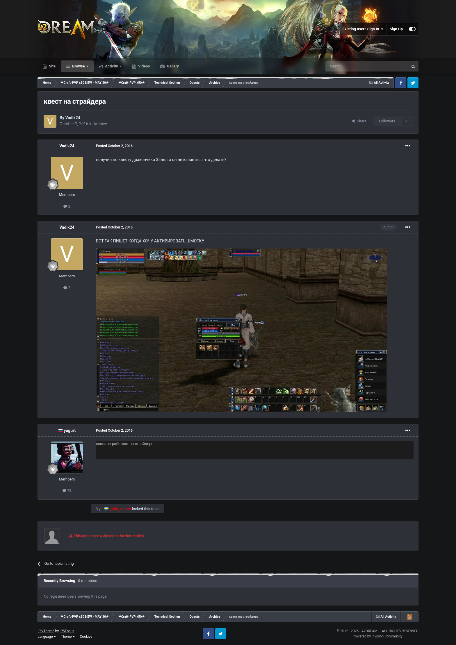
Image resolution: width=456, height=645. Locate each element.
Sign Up (396, 29)
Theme (68, 637)
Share (359, 121)
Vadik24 (72, 117)
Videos (143, 66)
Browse (78, 66)
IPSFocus (67, 631)
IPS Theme (46, 631)
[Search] (353, 66)
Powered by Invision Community (377, 636)
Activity (111, 66)
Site (52, 66)
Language (47, 637)
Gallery (172, 66)
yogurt (70, 430)
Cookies (86, 637)
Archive (100, 124)
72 (67, 490)
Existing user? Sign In (363, 29)
